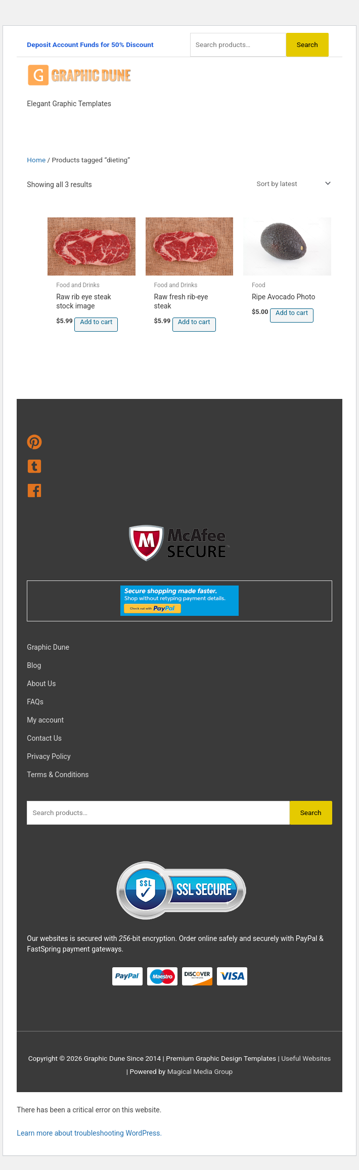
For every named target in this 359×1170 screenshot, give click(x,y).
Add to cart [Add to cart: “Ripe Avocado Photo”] (292, 313)
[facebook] (179, 492)
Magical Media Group (200, 1071)
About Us (41, 684)
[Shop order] (291, 183)
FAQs (35, 702)
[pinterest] (179, 444)
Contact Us (44, 738)
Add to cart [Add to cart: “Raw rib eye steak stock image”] (96, 322)
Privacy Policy (48, 756)
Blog (34, 665)
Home (36, 160)
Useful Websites (306, 1058)
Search (307, 44)
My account (45, 720)
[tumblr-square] (179, 468)
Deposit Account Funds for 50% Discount (90, 44)
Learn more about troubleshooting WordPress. (89, 1133)
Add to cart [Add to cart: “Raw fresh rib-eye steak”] (194, 322)
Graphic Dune (48, 647)
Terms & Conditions (57, 775)
